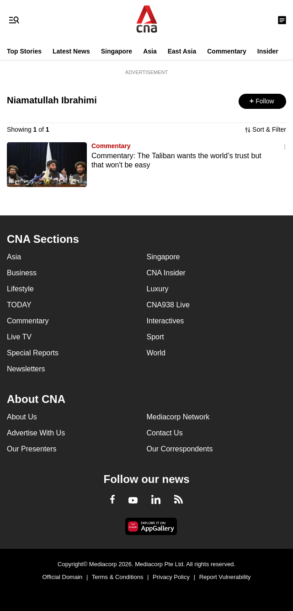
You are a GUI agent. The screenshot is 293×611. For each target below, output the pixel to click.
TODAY (19, 305)
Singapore (116, 51)
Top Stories (24, 51)
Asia (150, 51)
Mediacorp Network (178, 417)
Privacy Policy (171, 576)
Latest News (71, 51)
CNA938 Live (168, 305)
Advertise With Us (36, 433)
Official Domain (62, 576)
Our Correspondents (180, 449)
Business (22, 273)
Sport (155, 337)
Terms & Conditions (118, 576)
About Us (22, 417)
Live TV (19, 337)
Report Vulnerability (225, 576)
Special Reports (33, 353)
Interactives (165, 321)
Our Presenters (31, 449)
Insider (267, 51)
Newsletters (26, 369)
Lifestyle (20, 289)
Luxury (158, 289)
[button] (262, 101)
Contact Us (165, 433)
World (156, 353)
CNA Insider (166, 273)
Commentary (226, 51)
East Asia (182, 51)
